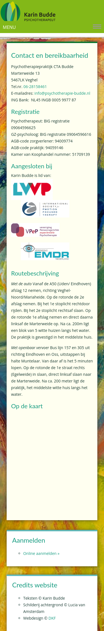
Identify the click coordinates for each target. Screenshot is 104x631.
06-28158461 (35, 86)
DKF (52, 618)
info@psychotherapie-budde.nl (62, 93)
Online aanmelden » (41, 553)
